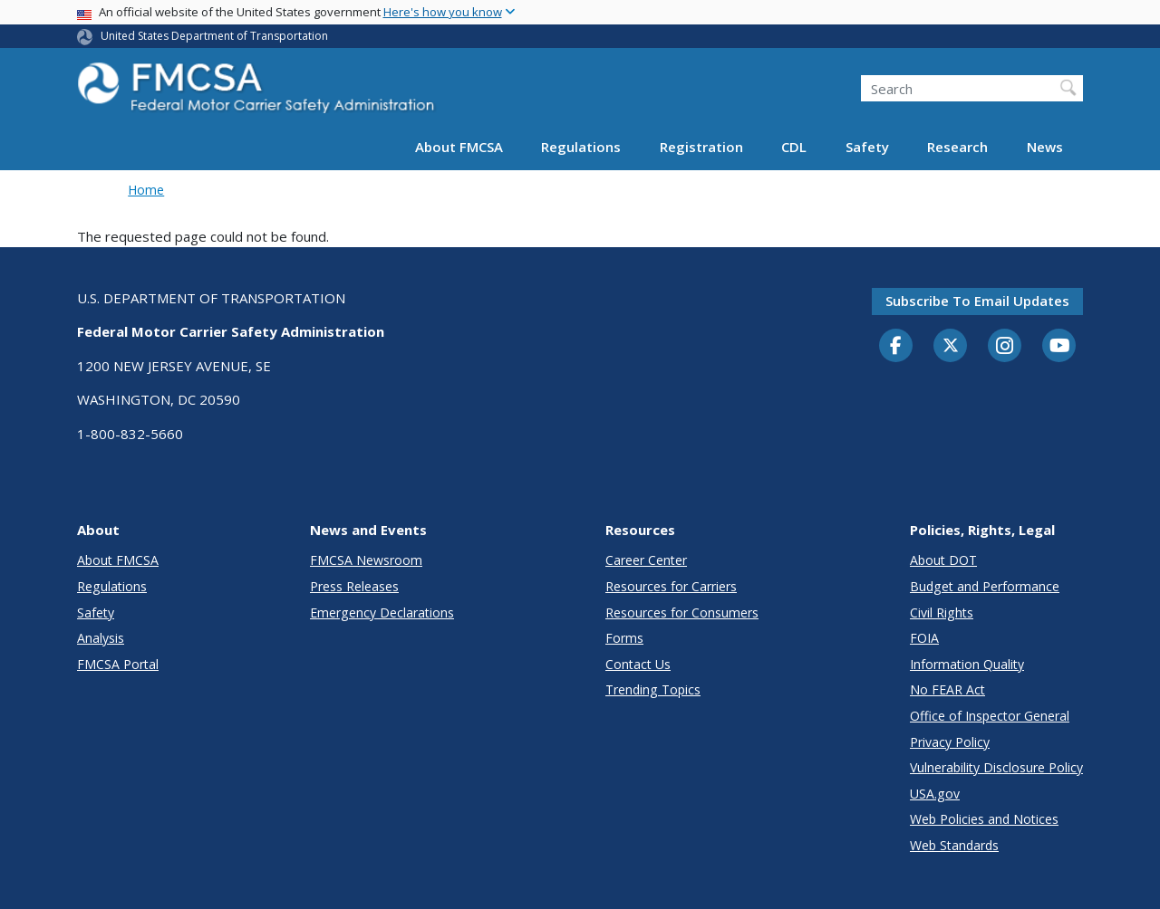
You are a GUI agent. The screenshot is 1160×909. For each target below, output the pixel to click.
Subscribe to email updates (977, 301)
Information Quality (967, 664)
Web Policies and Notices (984, 819)
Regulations (581, 147)
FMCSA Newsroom (366, 560)
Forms (624, 637)
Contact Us (638, 664)
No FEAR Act (947, 689)
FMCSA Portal (118, 664)
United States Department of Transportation (214, 35)
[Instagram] (1005, 348)
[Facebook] (896, 347)
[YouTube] (1059, 347)
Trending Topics (653, 689)
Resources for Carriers (671, 586)
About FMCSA (459, 147)
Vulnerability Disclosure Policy (996, 767)
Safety (867, 147)
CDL (794, 147)
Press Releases (354, 586)
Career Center (646, 560)
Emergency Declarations (382, 612)
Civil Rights (941, 612)
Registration (701, 147)
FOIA (924, 637)
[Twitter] (950, 346)
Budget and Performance (984, 586)
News (1045, 147)
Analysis (100, 637)
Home (146, 189)
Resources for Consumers (682, 612)
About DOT (943, 560)
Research (957, 147)
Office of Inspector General (989, 715)
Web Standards (954, 845)
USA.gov (935, 793)
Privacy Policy (950, 742)
